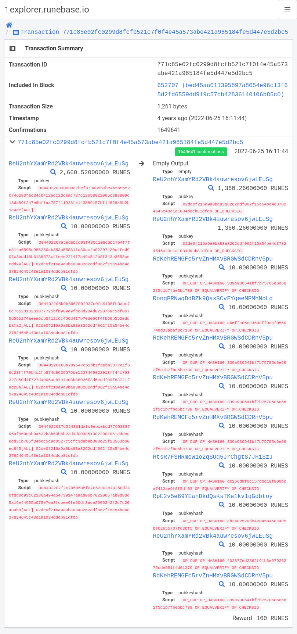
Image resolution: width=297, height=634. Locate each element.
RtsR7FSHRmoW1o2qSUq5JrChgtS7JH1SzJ (213, 453)
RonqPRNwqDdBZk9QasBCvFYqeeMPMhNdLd (213, 297)
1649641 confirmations (201, 151)
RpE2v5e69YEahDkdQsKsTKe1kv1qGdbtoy (213, 493)
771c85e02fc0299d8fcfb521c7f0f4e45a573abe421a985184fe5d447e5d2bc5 (130, 142)
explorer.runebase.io (46, 9)
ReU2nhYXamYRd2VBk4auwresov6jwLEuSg (68, 164)
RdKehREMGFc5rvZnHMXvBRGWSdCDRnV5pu (213, 258)
